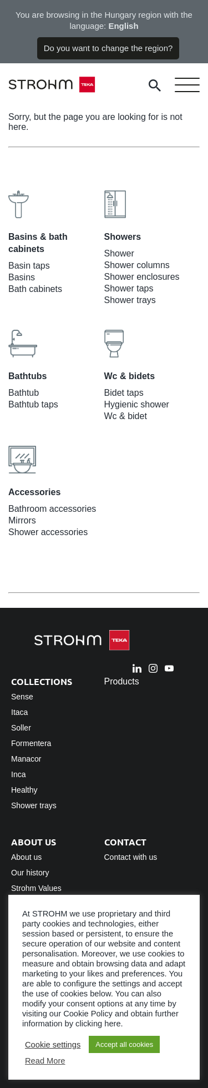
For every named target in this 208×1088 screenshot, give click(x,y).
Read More (45, 1060)
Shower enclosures (142, 276)
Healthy (24, 789)
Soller (21, 727)
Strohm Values (36, 888)
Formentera (31, 743)
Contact (125, 842)
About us (33, 842)
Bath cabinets (35, 289)
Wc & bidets (129, 376)
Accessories (34, 492)
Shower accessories (48, 532)
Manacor (26, 758)
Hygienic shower (136, 404)
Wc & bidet (125, 416)
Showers (122, 236)
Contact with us (131, 857)
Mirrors (22, 520)
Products (121, 681)
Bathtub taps (33, 404)
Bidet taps (124, 392)
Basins (21, 277)
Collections (41, 681)
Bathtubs (27, 376)
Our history (30, 872)
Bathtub (23, 392)
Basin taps (29, 265)
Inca (18, 774)
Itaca (19, 712)
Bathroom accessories (52, 508)
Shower (119, 253)
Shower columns (137, 265)
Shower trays (130, 300)
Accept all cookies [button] (124, 1044)
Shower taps (129, 288)
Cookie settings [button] (52, 1044)
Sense (22, 696)
